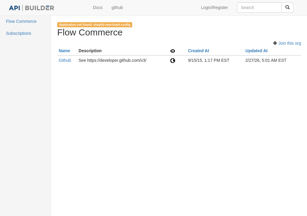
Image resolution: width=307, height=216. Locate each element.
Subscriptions (18, 33)
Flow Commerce (21, 21)
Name (64, 50)
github (117, 7)
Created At (198, 50)
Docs (98, 7)
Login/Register (214, 7)
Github (65, 60)
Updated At (257, 50)
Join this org (290, 43)
